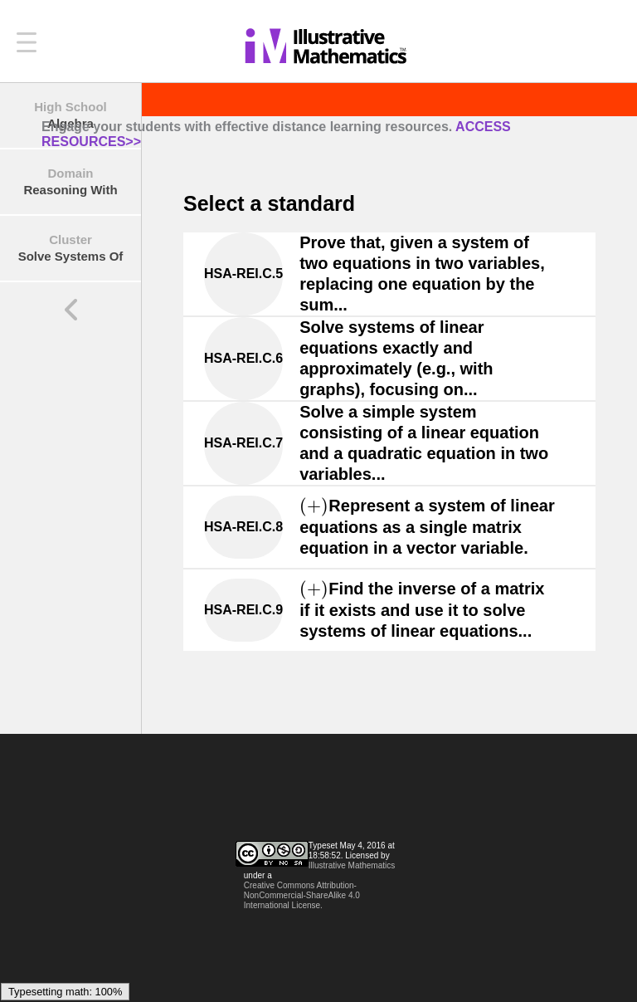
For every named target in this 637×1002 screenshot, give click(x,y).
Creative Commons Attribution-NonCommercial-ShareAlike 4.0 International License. (302, 895)
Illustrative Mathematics (352, 865)
